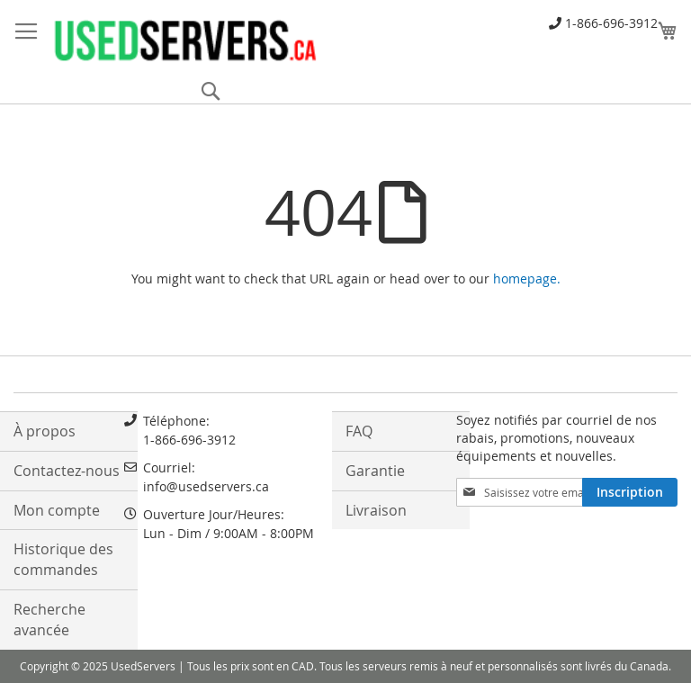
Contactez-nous (66, 471)
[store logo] (184, 40)
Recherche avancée (49, 619)
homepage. (527, 278)
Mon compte (56, 510)
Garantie (375, 471)
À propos (44, 431)
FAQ (359, 431)
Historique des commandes (63, 559)
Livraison (376, 510)
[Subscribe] (630, 492)
